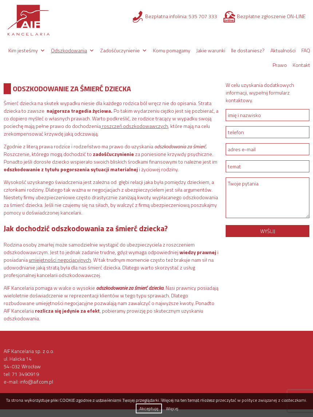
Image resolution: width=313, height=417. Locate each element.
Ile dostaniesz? (248, 50)
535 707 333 (203, 16)
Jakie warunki (210, 50)
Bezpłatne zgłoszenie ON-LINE (271, 16)
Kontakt (301, 65)
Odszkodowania (69, 50)
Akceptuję (148, 408)
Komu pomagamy (171, 50)
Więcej (172, 408)
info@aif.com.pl (36, 381)
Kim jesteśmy (23, 50)
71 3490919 (25, 374)
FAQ (305, 50)
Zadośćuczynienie (120, 50)
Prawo (280, 65)
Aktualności (283, 50)
